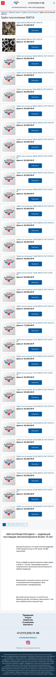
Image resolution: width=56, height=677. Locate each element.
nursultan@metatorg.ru (19, 7)
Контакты (28, 624)
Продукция (28, 615)
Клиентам (28, 620)
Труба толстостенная (30, 12)
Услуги (28, 617)
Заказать (35, 30)
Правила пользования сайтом (28, 648)
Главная (4, 12)
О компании (28, 622)
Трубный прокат (15, 12)
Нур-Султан (40, 7)
